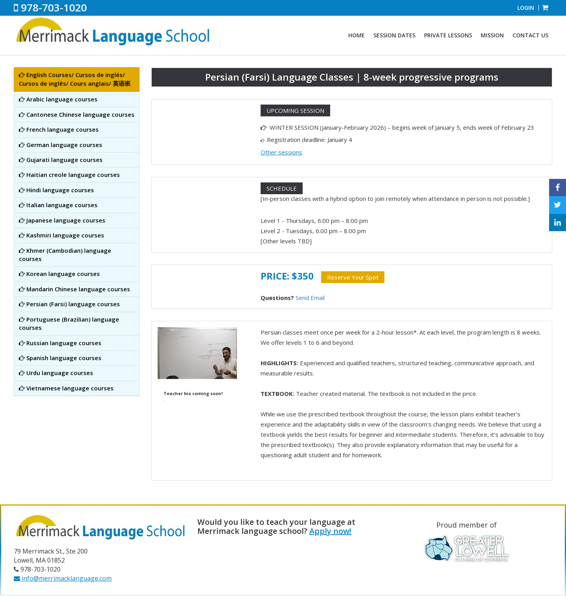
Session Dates (394, 35)
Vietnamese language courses (66, 388)
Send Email (310, 298)
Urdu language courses (56, 373)
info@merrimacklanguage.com (63, 578)
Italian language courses (58, 205)
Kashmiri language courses (61, 235)
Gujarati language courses (61, 160)
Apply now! (330, 531)
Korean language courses (59, 274)
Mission (492, 35)
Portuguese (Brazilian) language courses (69, 323)
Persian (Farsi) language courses (69, 304)
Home (356, 35)
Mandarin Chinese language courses (74, 289)
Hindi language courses (56, 190)
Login (525, 7)
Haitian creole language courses (69, 174)
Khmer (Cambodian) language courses (65, 254)
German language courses (60, 145)
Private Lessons (448, 35)
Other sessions (281, 152)
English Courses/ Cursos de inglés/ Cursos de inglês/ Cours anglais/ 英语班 (74, 79)
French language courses (59, 129)
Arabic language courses (58, 99)
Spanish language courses (60, 358)
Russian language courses (60, 343)
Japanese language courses (62, 220)
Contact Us (530, 35)
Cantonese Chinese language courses (76, 114)
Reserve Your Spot (353, 277)
